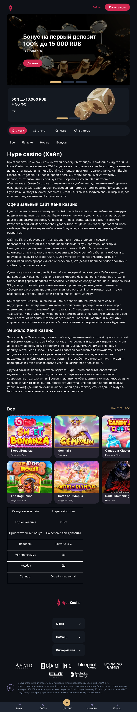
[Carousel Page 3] (81, 82)
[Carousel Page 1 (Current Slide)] (56, 82)
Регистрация (117, 7)
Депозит (32, 62)
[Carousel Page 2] (68, 82)
